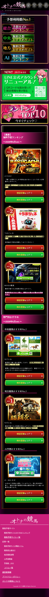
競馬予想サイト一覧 (12, 537)
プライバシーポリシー (11, 577)
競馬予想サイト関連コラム (14, 546)
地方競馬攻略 (9, 554)
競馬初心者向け (9, 550)
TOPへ (4, 14)
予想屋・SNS (9, 563)
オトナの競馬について (11, 581)
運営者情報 (6, 572)
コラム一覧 (8, 568)
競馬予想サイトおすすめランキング (17, 533)
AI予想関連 (8, 559)
